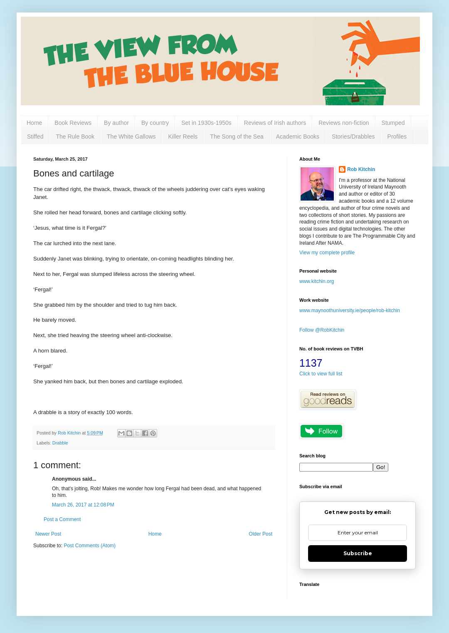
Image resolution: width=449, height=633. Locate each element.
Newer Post (48, 534)
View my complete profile (327, 253)
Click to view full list (320, 374)
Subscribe (357, 553)
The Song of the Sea (236, 136)
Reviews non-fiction (343, 122)
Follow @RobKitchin (321, 330)
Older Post (260, 534)
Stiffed (35, 136)
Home (34, 122)
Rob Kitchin (361, 169)
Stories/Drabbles (353, 136)
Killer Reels (183, 136)
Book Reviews (72, 122)
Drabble (60, 442)
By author (116, 122)
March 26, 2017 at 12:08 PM (83, 505)
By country (155, 122)
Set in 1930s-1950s (206, 122)
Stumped (393, 122)
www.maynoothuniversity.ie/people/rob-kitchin (349, 310)
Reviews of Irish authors (275, 122)
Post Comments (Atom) (90, 546)
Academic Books (297, 136)
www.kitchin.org (316, 281)
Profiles (397, 136)
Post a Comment (62, 519)
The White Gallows (131, 136)
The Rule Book (75, 136)
